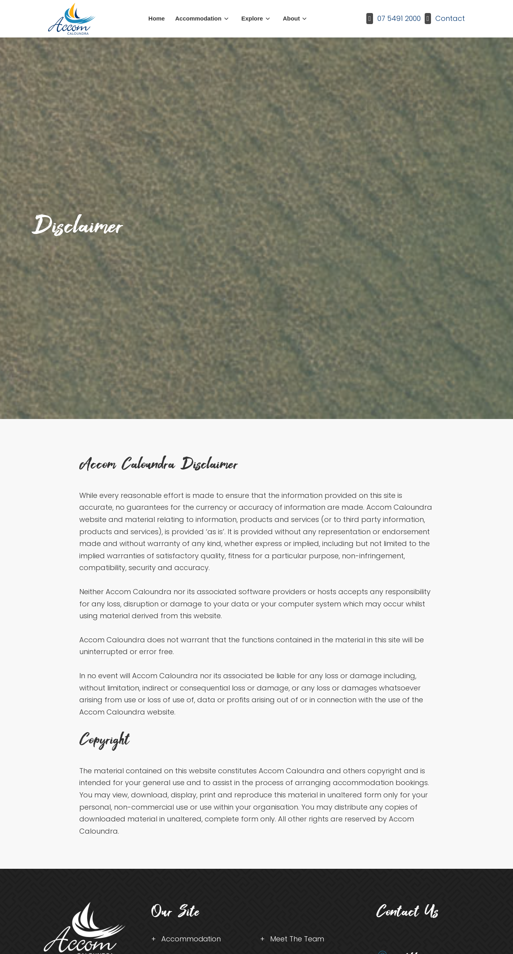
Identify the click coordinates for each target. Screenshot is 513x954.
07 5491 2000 (399, 18)
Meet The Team (297, 939)
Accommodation (198, 18)
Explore (252, 18)
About (291, 18)
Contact (450, 18)
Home (156, 18)
